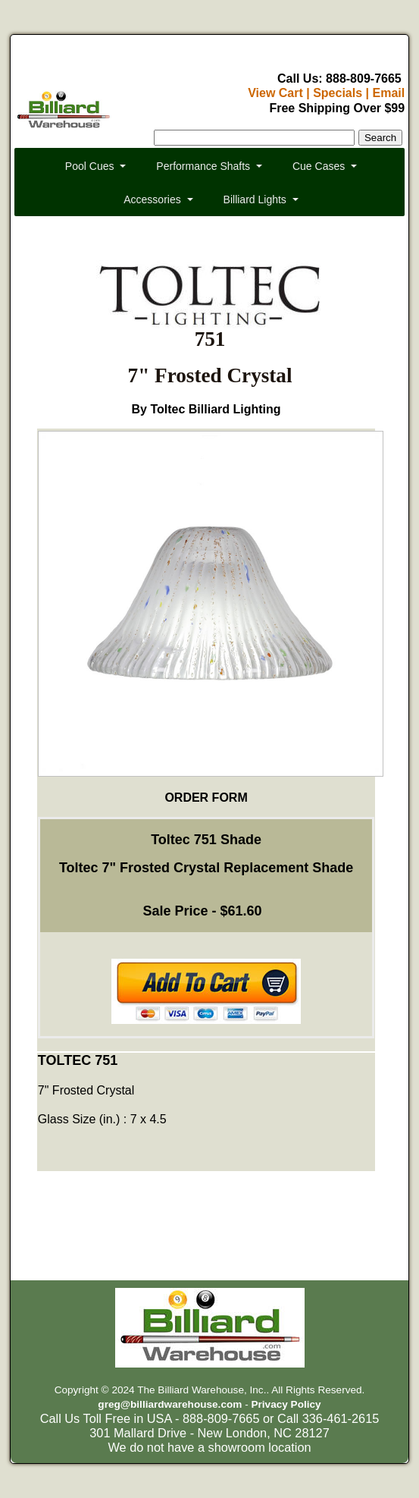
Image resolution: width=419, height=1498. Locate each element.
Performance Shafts (203, 166)
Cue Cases (318, 166)
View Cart (275, 92)
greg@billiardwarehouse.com (170, 1404)
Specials (337, 92)
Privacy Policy (286, 1404)
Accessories (152, 199)
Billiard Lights (255, 199)
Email (388, 92)
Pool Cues (89, 166)
